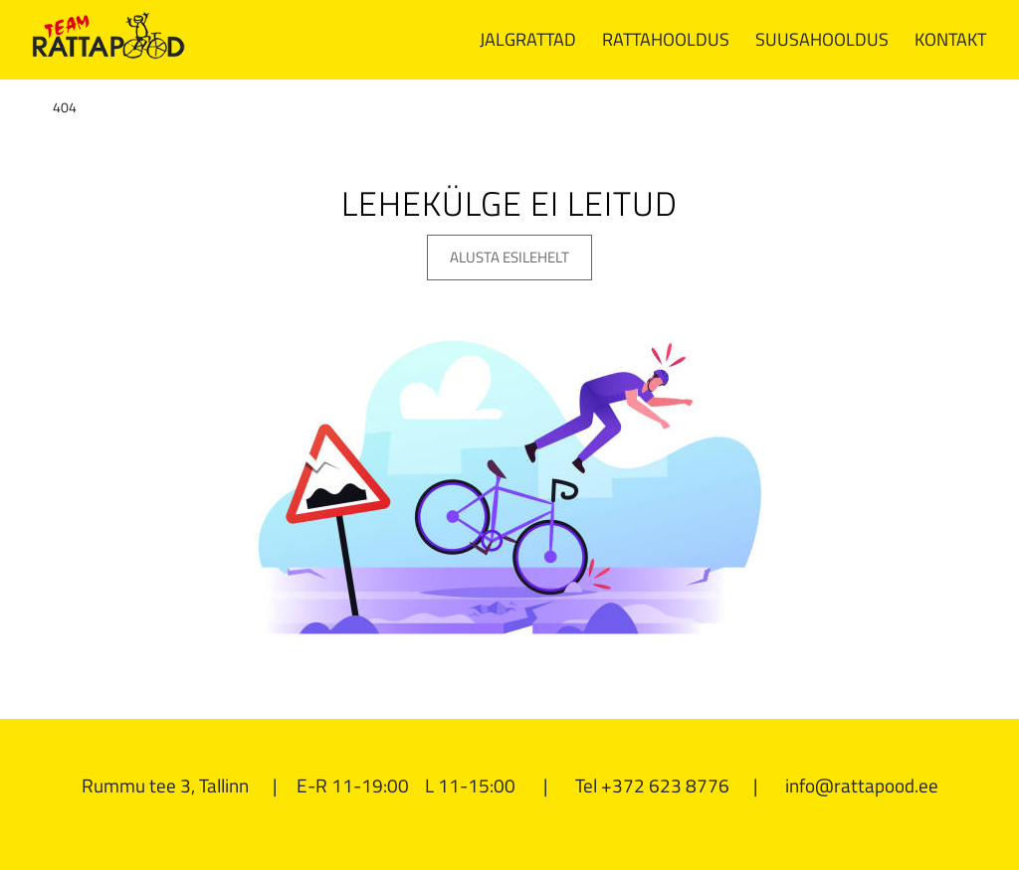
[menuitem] (528, 40)
